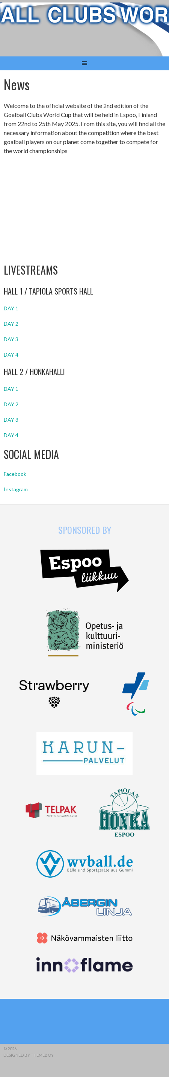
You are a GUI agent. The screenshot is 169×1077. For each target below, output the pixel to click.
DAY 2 (11, 324)
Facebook (15, 474)
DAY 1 (11, 308)
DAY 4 (11, 354)
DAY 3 (11, 339)
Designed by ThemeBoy (28, 1055)
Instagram (16, 489)
